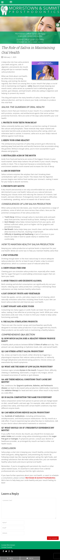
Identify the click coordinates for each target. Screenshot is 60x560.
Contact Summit (6, 547)
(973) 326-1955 (38, 33)
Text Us (30, 558)
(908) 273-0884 (37, 39)
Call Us (10, 558)
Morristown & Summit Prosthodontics (40, 478)
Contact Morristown (8, 545)
